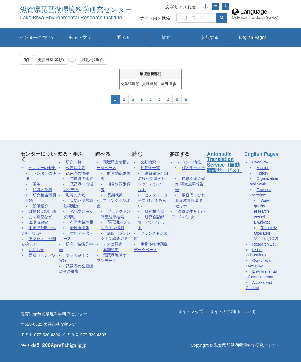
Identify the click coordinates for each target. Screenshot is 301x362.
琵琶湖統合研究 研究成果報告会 (190, 184)
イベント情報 (189, 162)
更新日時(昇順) (51, 60)
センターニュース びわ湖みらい (153, 200)
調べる (123, 37)
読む (166, 37)
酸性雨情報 (79, 228)
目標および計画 (42, 211)
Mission (262, 168)
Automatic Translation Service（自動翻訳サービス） (224, 162)
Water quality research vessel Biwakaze (262, 212)
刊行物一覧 (150, 168)
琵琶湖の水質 (81, 179)
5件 (27, 60)
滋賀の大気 (75, 195)
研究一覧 (73, 162)
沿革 (37, 184)
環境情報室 (38, 222)
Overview (260, 162)
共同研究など (40, 217)
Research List (263, 244)
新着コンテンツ (42, 255)
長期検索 (115, 195)
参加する (210, 37)
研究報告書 (154, 211)
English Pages (253, 37)
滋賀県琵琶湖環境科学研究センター (76, 9)
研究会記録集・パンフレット (151, 222)
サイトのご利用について (233, 311)
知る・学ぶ (80, 37)
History (262, 173)
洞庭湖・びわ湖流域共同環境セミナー (190, 200)
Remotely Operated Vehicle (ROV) (266, 233)
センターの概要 (42, 168)
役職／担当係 (92, 60)
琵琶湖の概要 (77, 173)
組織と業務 (42, 190)
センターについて (37, 37)
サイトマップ (190, 311)
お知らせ (36, 250)
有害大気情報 (81, 222)
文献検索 (148, 162)
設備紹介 (40, 206)
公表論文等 (75, 168)
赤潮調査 (111, 250)
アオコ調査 (112, 244)
